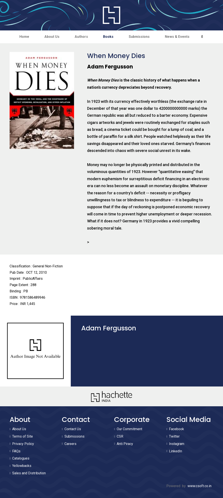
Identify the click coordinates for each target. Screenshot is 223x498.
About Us (51, 37)
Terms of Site (22, 436)
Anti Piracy (125, 444)
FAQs (16, 451)
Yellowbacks (21, 466)
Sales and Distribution (29, 473)
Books (108, 37)
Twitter (174, 436)
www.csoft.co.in (199, 486)
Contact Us (72, 429)
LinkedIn (175, 451)
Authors (81, 37)
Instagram (176, 444)
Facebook (176, 429)
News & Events (177, 37)
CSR (120, 436)
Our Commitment (129, 429)
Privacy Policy (23, 444)
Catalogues (20, 458)
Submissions (139, 37)
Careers (70, 444)
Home (24, 37)
